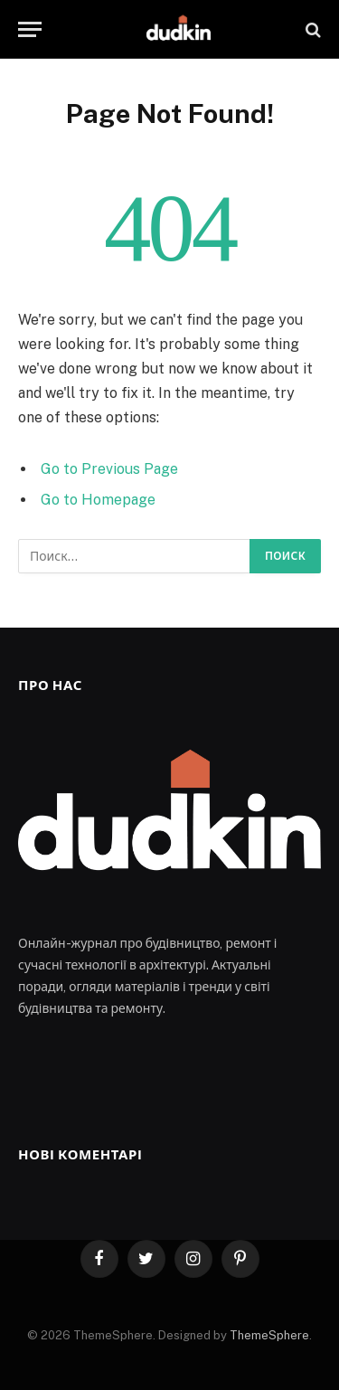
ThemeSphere (269, 1335)
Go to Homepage (98, 499)
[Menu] (30, 29)
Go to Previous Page (109, 469)
